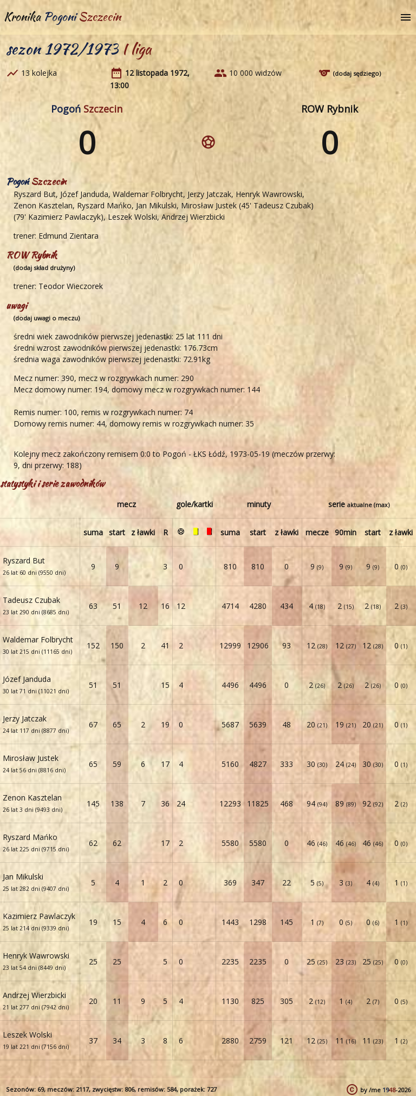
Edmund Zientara (68, 236)
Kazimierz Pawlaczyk (64, 217)
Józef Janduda (84, 194)
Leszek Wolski (132, 217)
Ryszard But (35, 194)
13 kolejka (39, 73)
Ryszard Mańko (104, 205)
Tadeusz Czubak (282, 205)
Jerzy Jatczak (209, 194)
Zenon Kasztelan (43, 205)
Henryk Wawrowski (269, 194)
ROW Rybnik (329, 108)
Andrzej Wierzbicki (193, 217)
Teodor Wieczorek (70, 286)
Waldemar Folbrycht (148, 194)
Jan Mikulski (156, 205)
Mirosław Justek (209, 205)
